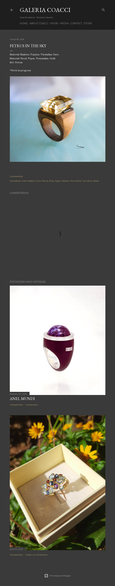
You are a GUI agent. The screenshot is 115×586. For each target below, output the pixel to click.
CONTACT (76, 23)
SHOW (54, 23)
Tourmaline (75, 181)
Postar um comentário (36, 554)
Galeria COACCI (45, 10)
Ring (51, 181)
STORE (88, 23)
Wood (96, 181)
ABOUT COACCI (39, 23)
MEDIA (64, 23)
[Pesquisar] (103, 9)
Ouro (38, 181)
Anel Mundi (22, 398)
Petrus (45, 181)
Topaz (58, 181)
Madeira (31, 181)
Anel (24, 181)
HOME (24, 23)
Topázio (65, 181)
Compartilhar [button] (16, 176)
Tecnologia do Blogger (57, 576)
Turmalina (87, 181)
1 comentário (32, 404)
